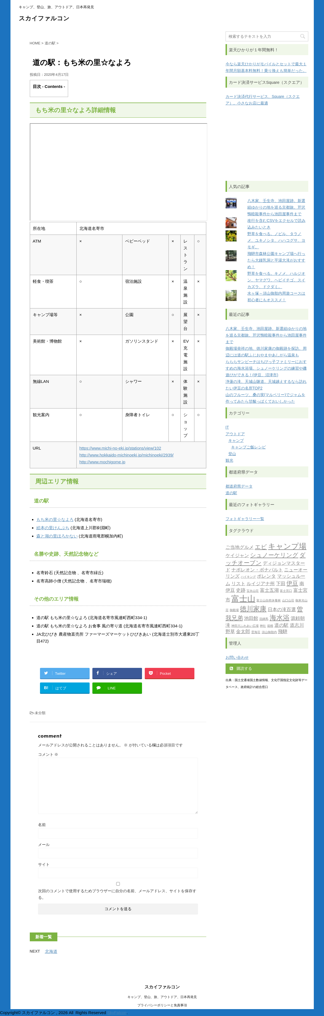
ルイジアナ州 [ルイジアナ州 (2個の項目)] (261, 584)
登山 (232, 453)
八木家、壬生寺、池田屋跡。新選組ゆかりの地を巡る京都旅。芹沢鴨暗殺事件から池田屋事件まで (276, 207)
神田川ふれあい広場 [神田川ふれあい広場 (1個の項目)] (245, 626)
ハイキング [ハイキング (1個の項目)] (248, 577)
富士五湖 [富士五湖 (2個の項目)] (269, 590)
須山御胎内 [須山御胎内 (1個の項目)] (269, 632)
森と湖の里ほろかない (57, 536)
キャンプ (236, 440)
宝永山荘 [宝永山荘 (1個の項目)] (253, 591)
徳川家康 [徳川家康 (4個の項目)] (253, 609)
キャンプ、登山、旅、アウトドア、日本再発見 (162, 997)
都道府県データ (239, 486)
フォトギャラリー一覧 (245, 519)
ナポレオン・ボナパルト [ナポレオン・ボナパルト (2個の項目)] (257, 570)
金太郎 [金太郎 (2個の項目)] (243, 632)
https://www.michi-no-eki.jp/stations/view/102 (120, 448)
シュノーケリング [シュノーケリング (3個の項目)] (274, 555)
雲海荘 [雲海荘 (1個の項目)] (255, 632)
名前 (42, 825)
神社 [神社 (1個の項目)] (263, 626)
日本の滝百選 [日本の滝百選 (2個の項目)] (282, 610)
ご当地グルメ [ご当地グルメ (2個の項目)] (240, 547)
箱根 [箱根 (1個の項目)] (270, 626)
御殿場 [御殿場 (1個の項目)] (234, 610)
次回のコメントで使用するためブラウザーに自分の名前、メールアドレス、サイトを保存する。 (117, 894)
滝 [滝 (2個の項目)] (228, 625)
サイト (44, 864)
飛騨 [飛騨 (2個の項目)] (282, 632)
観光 (229, 460)
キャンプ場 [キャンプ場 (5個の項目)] (287, 547)
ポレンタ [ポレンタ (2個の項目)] (266, 576)
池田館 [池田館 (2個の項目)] (251, 618)
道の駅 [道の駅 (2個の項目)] (281, 625)
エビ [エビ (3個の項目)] (261, 547)
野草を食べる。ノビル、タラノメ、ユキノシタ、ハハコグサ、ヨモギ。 (276, 240)
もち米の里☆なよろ (55, 519)
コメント (48, 754)
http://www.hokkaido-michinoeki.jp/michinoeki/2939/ (126, 455)
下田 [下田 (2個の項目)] (280, 584)
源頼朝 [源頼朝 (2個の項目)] (298, 618)
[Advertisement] (267, 143)
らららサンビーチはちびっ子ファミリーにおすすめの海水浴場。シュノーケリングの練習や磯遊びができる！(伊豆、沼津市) (266, 368)
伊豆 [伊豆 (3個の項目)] (292, 584)
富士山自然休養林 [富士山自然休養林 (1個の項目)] (268, 600)
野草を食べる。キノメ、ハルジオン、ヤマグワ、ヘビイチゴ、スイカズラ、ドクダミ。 (276, 280)
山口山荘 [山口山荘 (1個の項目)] (288, 600)
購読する (241, 668)
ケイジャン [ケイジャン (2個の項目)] (237, 555)
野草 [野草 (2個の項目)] (230, 632)
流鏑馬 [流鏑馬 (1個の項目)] (263, 619)
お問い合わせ (237, 657)
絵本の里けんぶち (52, 527)
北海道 (51, 951)
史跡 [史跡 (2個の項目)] (240, 590)
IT (227, 427)
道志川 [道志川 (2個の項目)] (297, 625)
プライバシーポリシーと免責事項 (162, 1005)
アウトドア (235, 434)
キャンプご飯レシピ (248, 447)
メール (44, 844)
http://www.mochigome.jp (102, 461)
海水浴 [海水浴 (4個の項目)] (280, 618)
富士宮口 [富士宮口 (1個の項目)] (286, 591)
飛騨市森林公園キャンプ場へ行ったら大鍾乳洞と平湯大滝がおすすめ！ (276, 260)
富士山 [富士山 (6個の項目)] (243, 599)
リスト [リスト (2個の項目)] (238, 584)
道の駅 (231, 493)
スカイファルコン (44, 19)
